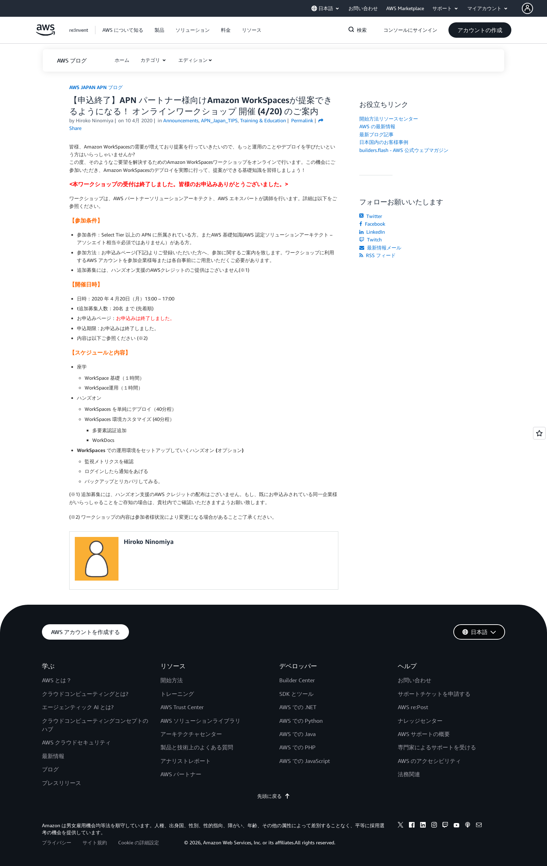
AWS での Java (297, 733)
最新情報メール (380, 247)
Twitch (370, 239)
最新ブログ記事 (376, 134)
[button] (534, 8)
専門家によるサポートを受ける (437, 747)
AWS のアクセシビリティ (429, 760)
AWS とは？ (57, 680)
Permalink (302, 120)
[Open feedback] (539, 433)
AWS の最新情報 (377, 126)
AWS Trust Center (182, 707)
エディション (193, 60)
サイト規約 (94, 842)
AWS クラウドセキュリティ (76, 742)
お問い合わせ (414, 680)
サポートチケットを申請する (434, 693)
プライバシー (56, 842)
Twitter (370, 216)
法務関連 (409, 774)
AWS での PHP (297, 747)
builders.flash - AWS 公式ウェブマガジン (403, 150)
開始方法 (171, 680)
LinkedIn (372, 232)
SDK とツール (296, 693)
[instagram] (434, 826)
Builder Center (297, 680)
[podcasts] (467, 826)
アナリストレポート (185, 760)
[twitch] (445, 826)
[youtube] (456, 826)
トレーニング (177, 693)
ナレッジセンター (420, 720)
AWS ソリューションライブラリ (200, 720)
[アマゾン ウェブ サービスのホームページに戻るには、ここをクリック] (45, 34)
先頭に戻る (273, 796)
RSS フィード (377, 255)
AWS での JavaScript (304, 760)
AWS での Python (301, 720)
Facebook (372, 224)
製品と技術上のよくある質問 (196, 747)
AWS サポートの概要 (424, 733)
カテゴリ (151, 60)
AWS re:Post (413, 707)
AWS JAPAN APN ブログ (96, 87)
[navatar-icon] (527, 8)
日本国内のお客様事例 (383, 142)
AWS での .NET (297, 707)
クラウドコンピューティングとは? (85, 693)
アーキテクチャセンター (191, 733)
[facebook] (412, 826)
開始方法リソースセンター (388, 119)
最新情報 (53, 755)
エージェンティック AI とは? (78, 707)
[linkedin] (423, 826)
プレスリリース (61, 782)
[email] (479, 826)
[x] (400, 826)
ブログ (50, 769)
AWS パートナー (180, 774)
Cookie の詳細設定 (138, 842)
